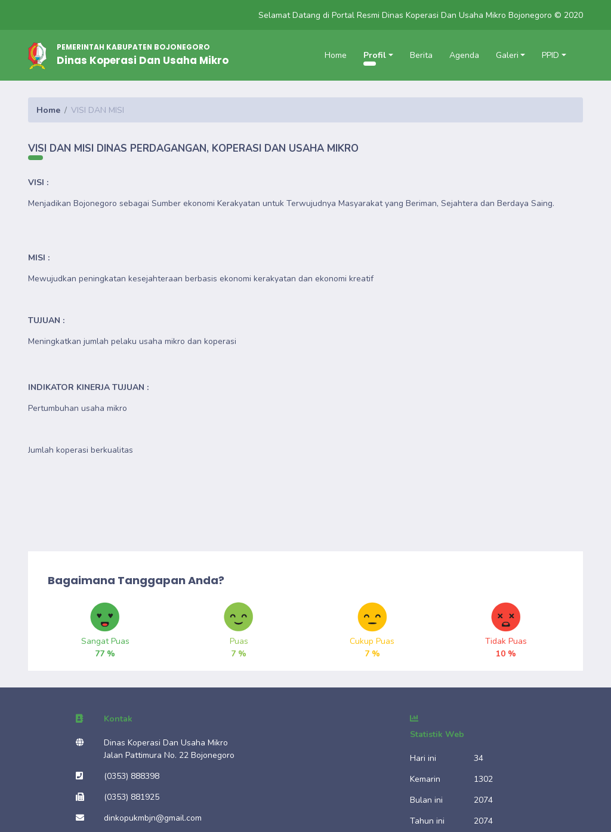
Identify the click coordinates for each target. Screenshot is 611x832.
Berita (421, 55)
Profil (374, 55)
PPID (550, 55)
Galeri (507, 55)
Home (336, 55)
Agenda (464, 55)
